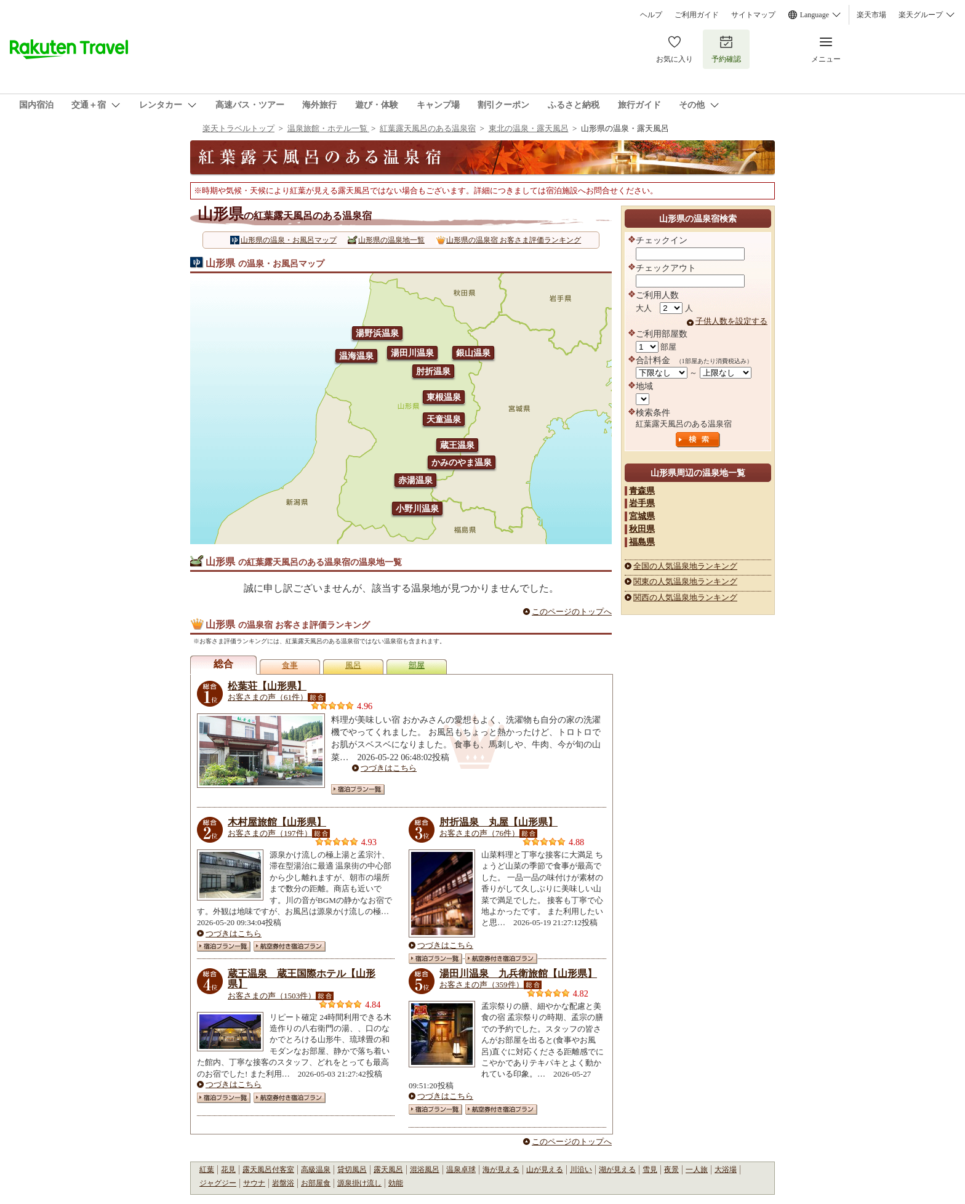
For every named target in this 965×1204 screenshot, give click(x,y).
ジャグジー (217, 1183)
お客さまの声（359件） (481, 984)
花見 (228, 1169)
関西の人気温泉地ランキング (685, 597)
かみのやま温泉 (461, 462)
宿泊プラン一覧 (358, 789)
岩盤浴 (283, 1183)
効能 (395, 1183)
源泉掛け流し (359, 1183)
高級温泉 (315, 1169)
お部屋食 (315, 1183)
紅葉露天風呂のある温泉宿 (428, 128)
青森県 (642, 491)
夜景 (671, 1169)
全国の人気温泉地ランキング (685, 566)
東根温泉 (443, 397)
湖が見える (617, 1169)
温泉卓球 (461, 1169)
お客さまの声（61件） (268, 697)
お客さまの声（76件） (479, 833)
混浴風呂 (424, 1169)
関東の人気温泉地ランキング (685, 581)
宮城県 (642, 516)
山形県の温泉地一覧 (391, 240)
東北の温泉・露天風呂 (529, 128)
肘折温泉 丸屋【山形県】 (498, 822)
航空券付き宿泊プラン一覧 (290, 946)
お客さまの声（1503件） (272, 995)
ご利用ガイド (697, 14)
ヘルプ (651, 14)
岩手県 (642, 503)
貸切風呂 (352, 1169)
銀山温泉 (473, 353)
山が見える (544, 1169)
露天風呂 (388, 1169)
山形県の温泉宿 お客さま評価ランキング (513, 240)
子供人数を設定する (731, 321)
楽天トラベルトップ (238, 128)
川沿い (581, 1169)
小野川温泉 (417, 508)
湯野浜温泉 (377, 333)
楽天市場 (871, 14)
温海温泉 (356, 356)
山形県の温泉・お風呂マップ (289, 240)
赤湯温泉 (415, 480)
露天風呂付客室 (268, 1169)
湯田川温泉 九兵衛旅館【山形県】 (518, 973)
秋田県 (642, 529)
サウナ (254, 1183)
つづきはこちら (389, 768)
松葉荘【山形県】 (267, 686)
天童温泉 (443, 419)
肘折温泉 (433, 371)
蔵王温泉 (457, 445)
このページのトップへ (572, 611)
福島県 (642, 542)
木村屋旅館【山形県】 (277, 822)
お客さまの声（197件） (270, 833)
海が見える (500, 1169)
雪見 (650, 1169)
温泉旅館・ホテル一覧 (328, 128)
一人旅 (697, 1169)
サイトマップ (753, 14)
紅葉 (206, 1169)
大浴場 (726, 1169)
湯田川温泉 (412, 353)
